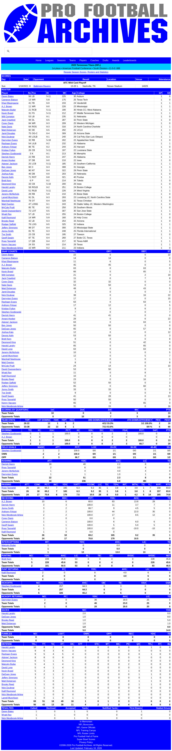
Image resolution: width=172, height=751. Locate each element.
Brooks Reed (8, 221)
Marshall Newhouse (11, 201)
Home (39, 60)
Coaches (94, 60)
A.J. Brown (7, 106)
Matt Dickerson (9, 130)
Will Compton (8, 116)
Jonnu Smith (8, 231)
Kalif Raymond (9, 217)
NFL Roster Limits (85, 733)
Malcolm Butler (9, 110)
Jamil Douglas (8, 133)
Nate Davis (7, 127)
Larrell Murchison (10, 197)
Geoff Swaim (8, 238)
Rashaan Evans (9, 143)
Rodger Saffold (9, 224)
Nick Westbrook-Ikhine (12, 248)
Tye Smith (6, 234)
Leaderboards (129, 60)
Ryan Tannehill (9, 241)
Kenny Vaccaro (9, 244)
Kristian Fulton (8, 150)
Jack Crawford (8, 120)
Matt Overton (8, 204)
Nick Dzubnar (8, 137)
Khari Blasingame (10, 103)
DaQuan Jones (9, 170)
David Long (7, 191)
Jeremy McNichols (10, 194)
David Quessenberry (11, 211)
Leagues (49, 60)
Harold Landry (8, 187)
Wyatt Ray (7, 214)
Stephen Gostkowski (11, 153)
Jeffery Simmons (10, 228)
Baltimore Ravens (42, 86)
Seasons (61, 60)
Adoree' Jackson (9, 164)
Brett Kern (6, 180)
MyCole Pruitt (8, 207)
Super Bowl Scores (86, 739)
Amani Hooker (8, 160)
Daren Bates (8, 96)
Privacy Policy (86, 742)
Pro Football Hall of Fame (86, 736)
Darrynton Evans (10, 140)
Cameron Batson (10, 100)
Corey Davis (7, 123)
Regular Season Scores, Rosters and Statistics (86, 72)
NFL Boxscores (86, 724)
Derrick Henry (8, 157)
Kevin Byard (7, 113)
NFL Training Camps (86, 730)
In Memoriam (86, 721)
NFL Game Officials (86, 727)
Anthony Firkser (9, 147)
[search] (48, 51)
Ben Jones (7, 167)
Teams (72, 60)
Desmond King (9, 184)
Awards (115, 60)
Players (83, 60)
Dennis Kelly (8, 177)
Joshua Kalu (7, 174)
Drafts (105, 60)
